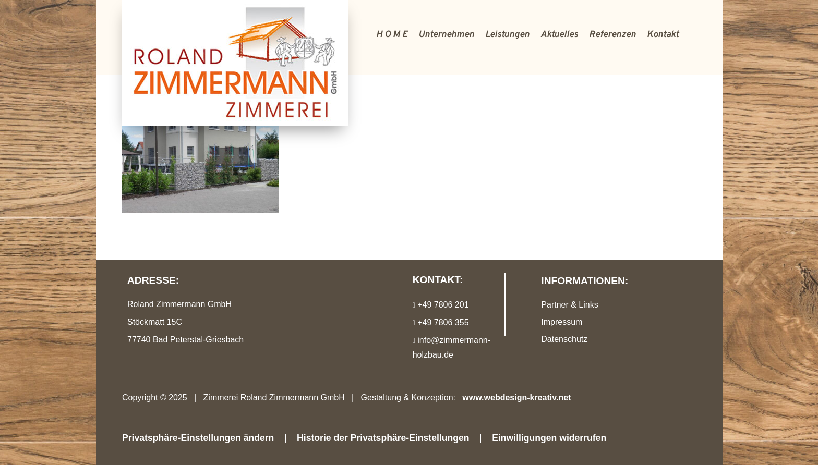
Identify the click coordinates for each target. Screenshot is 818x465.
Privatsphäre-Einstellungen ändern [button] (198, 438)
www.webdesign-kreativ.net (516, 397)
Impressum (561, 321)
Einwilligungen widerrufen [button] (549, 438)
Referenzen (612, 35)
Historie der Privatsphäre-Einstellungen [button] (383, 438)
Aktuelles (559, 35)
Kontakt (663, 35)
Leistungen (507, 35)
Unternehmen (446, 35)
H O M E (391, 35)
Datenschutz (564, 339)
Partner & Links (569, 304)
